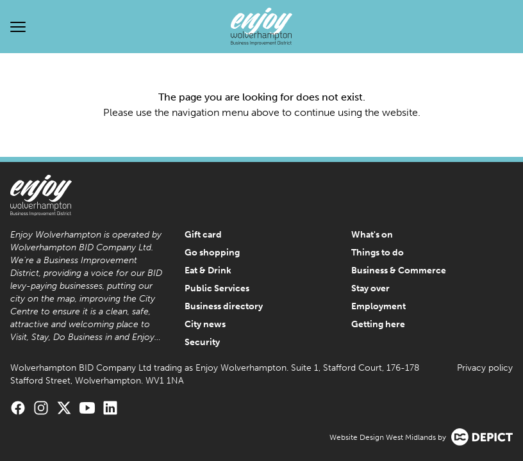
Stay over (370, 288)
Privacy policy (485, 367)
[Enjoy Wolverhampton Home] (261, 26)
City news (205, 324)
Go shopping (212, 252)
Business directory (224, 306)
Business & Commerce (398, 270)
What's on (372, 234)
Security (202, 342)
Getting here (378, 324)
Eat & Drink (208, 270)
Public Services (217, 288)
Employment (378, 306)
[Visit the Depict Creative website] (482, 437)
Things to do (377, 252)
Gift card (203, 234)
